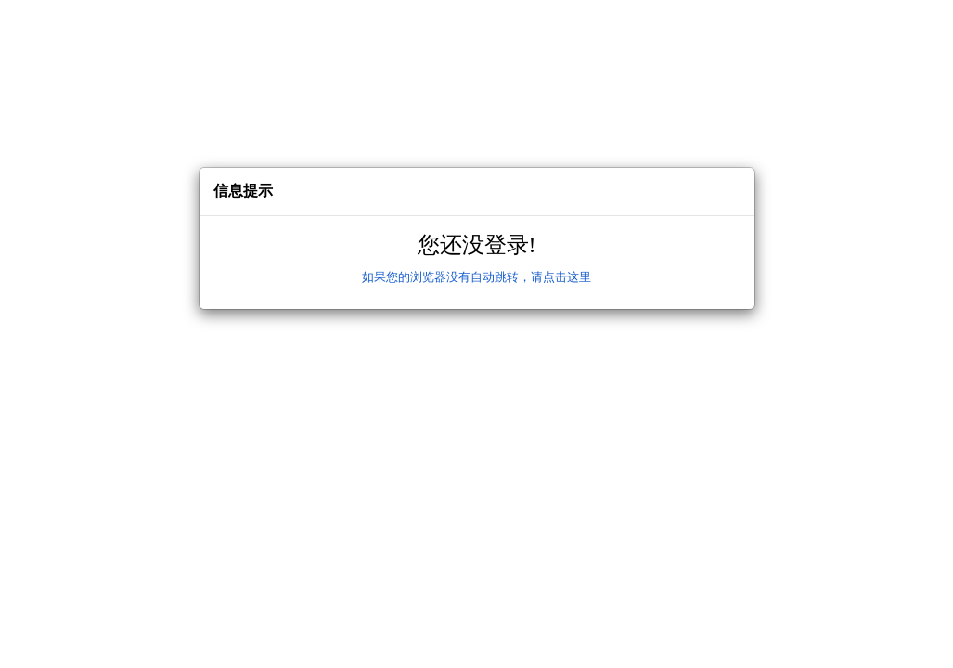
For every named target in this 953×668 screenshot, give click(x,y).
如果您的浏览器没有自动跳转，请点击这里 (476, 277)
